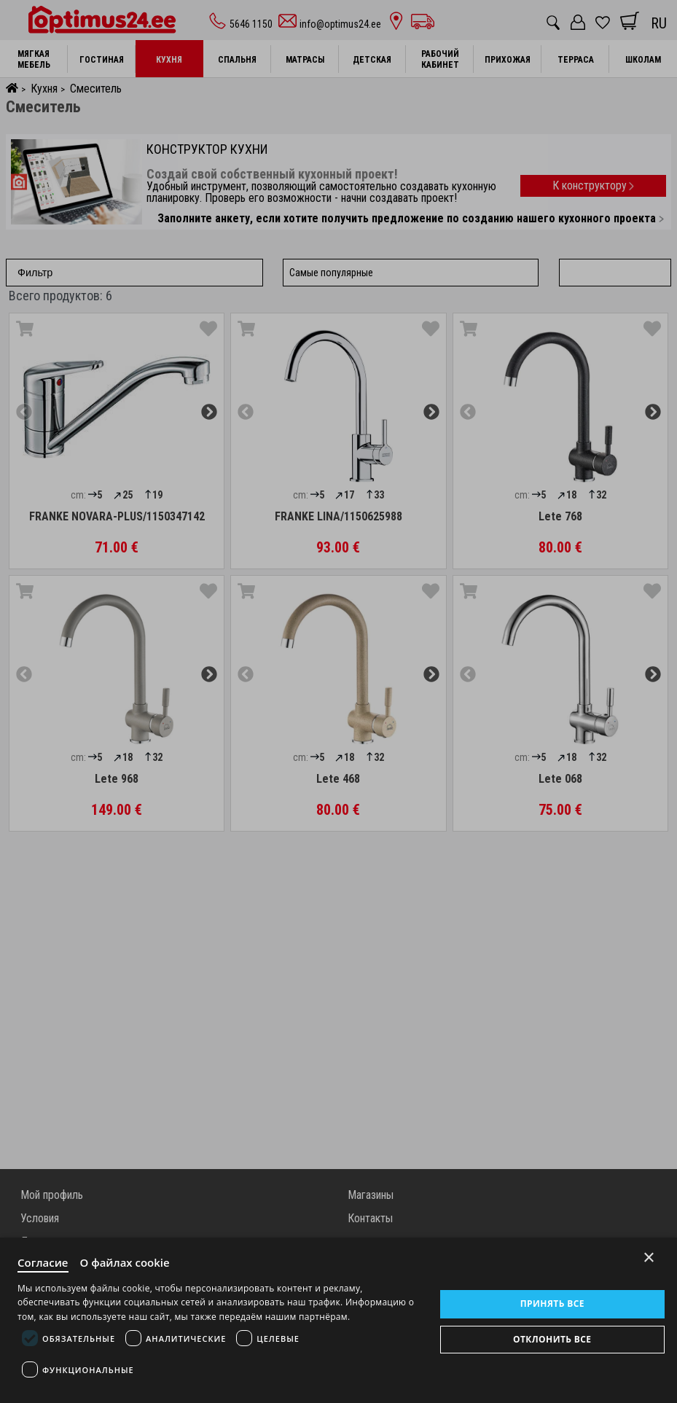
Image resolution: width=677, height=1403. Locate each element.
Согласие (43, 1262)
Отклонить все (552, 1339)
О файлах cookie (125, 1262)
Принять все (552, 1303)
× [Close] (649, 1257)
